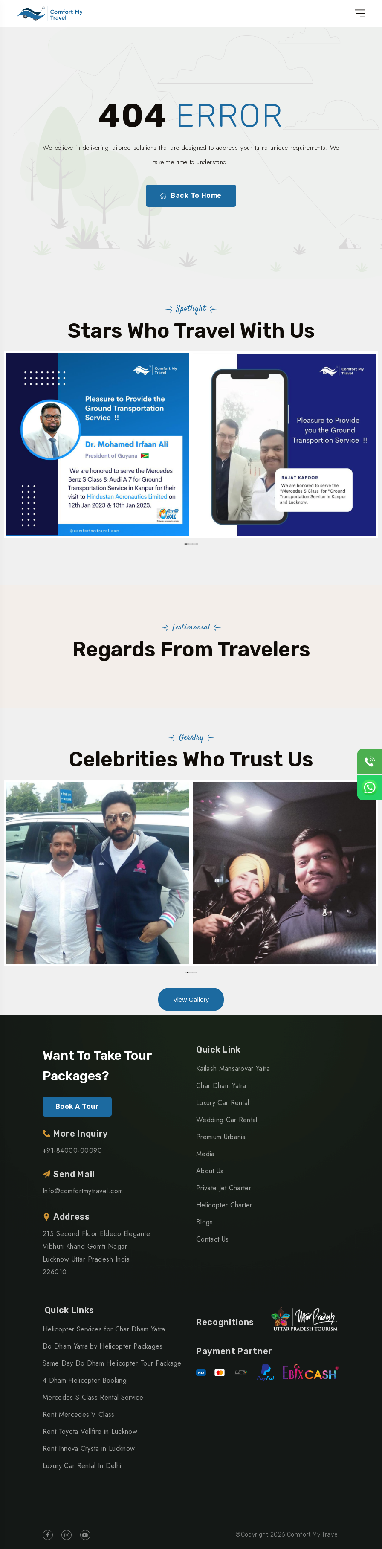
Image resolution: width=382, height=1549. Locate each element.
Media (205, 1154)
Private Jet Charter (223, 1188)
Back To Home (191, 195)
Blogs (204, 1222)
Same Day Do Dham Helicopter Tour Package (112, 1363)
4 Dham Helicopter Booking (85, 1380)
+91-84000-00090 (72, 1150)
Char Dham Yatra (221, 1086)
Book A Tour (77, 1106)
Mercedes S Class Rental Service (93, 1397)
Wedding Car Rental (227, 1120)
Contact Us (212, 1239)
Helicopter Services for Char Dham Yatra (104, 1329)
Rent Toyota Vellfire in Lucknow (90, 1431)
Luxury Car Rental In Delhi (82, 1466)
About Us (210, 1171)
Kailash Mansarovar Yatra (233, 1068)
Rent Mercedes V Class (79, 1414)
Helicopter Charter (224, 1205)
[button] (184, 544)
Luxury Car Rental (222, 1103)
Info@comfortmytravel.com (83, 1191)
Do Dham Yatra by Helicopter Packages (103, 1346)
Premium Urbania (221, 1137)
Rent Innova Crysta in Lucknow (89, 1448)
